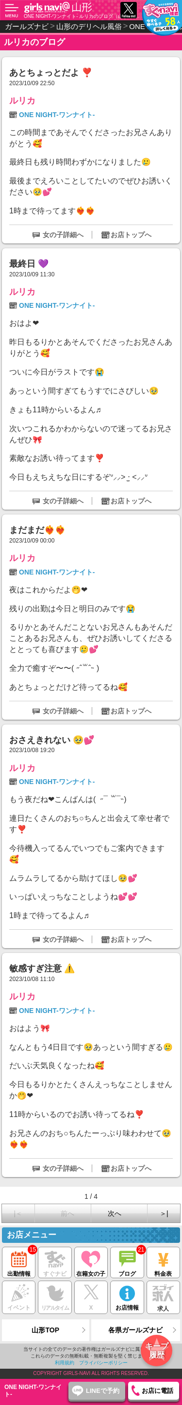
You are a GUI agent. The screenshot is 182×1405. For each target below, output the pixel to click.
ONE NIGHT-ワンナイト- (57, 115)
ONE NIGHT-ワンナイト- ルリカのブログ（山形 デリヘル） (83, 16)
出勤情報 (18, 1262)
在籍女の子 (91, 1262)
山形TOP (45, 1330)
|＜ (18, 1213)
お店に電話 (157, 1390)
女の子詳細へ (63, 235)
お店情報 (127, 1296)
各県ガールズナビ (135, 1330)
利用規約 (64, 1362)
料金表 (163, 1262)
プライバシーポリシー (103, 1362)
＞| (164, 1213)
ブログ (127, 1262)
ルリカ (22, 101)
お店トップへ (131, 235)
